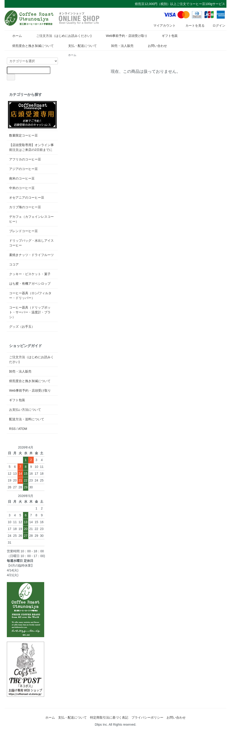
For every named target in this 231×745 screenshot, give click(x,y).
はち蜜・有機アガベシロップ (30, 283)
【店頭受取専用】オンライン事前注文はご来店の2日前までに (31, 147)
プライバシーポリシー (147, 717)
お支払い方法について (25, 409)
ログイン (216, 25)
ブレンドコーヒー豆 (23, 231)
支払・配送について (79, 46)
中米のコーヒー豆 (22, 188)
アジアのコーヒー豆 (23, 169)
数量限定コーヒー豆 (23, 135)
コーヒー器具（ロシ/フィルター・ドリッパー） (30, 295)
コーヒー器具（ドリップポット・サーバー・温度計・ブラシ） (30, 312)
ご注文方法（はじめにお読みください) (61, 36)
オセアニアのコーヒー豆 (26, 197)
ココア (14, 264)
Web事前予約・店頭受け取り (123, 36)
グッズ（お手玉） (22, 326)
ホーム (14, 36)
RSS (12, 429)
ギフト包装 (166, 36)
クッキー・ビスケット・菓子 (30, 274)
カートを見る (192, 25)
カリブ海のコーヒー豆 (25, 207)
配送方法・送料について (26, 419)
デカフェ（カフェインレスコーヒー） (31, 219)
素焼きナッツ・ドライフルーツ (31, 255)
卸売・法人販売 (119, 46)
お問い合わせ (154, 46)
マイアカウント (162, 25)
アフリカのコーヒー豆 (25, 159)
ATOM (22, 429)
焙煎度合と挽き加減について (30, 46)
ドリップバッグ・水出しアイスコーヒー (31, 243)
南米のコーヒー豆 (22, 178)
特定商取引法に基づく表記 (109, 717)
